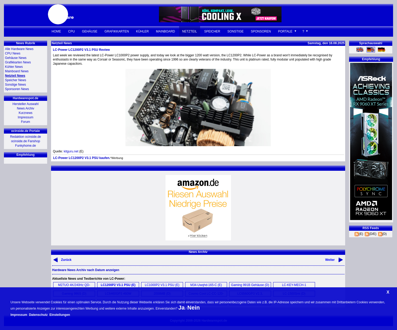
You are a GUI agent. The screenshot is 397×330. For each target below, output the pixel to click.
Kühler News (14, 67)
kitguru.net (71, 151)
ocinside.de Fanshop (25, 141)
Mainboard (165, 31)
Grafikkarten (116, 31)
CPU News (12, 53)
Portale (285, 31)
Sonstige (235, 31)
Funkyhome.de (25, 145)
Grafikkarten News (18, 62)
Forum (25, 122)
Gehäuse (89, 31)
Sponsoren (261, 31)
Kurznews (25, 113)
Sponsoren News (17, 89)
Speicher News (15, 80)
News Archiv (25, 108)
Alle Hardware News (19, 49)
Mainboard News (17, 71)
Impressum (25, 117)
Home (56, 31)
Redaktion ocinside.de (25, 137)
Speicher (212, 31)
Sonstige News (15, 84)
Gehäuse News (15, 58)
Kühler (142, 31)
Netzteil (189, 31)
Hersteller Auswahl (25, 104)
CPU (71, 31)
